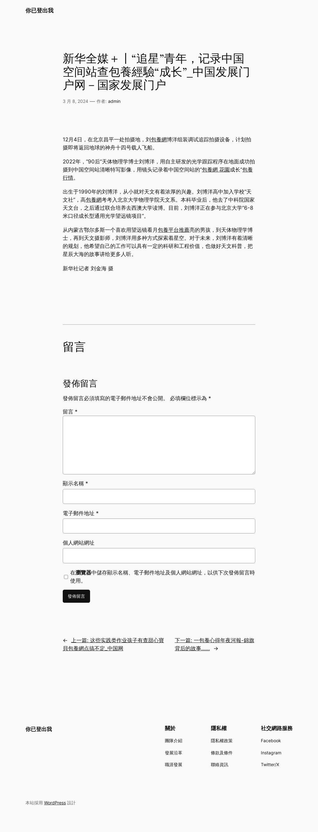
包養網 (159, 139)
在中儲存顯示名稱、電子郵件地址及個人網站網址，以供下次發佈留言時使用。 (162, 576)
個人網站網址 (78, 543)
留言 (70, 412)
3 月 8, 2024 (75, 101)
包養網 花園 (216, 170)
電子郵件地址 (81, 513)
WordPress (55, 802)
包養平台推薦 (173, 230)
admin (114, 101)
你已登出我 (39, 10)
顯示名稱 (75, 483)
